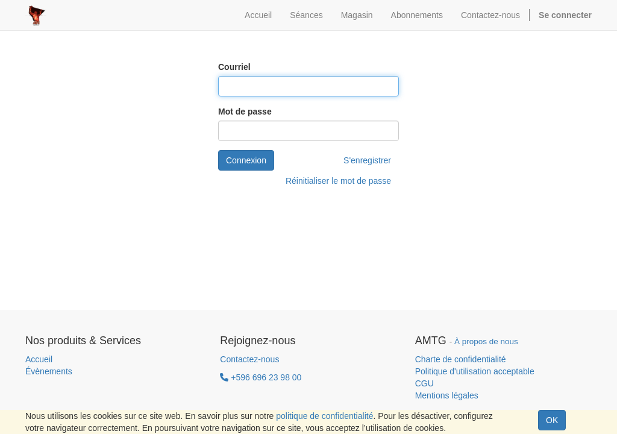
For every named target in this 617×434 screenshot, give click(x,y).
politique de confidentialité (324, 416)
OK (552, 420)
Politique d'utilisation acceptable (474, 371)
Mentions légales (446, 395)
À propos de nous (486, 341)
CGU (424, 383)
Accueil (38, 359)
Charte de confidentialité (460, 359)
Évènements (48, 371)
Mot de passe (245, 111)
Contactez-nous (249, 359)
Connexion (246, 160)
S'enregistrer (367, 160)
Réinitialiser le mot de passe (338, 181)
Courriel (234, 67)
